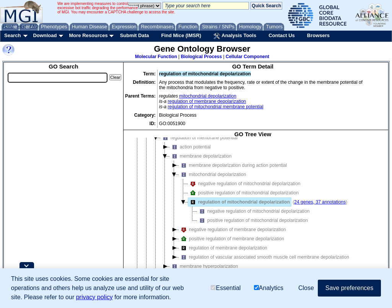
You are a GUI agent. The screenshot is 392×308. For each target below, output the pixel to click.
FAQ (34, 26)
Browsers (318, 35)
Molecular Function (156, 56)
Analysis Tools (234, 36)
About (8, 26)
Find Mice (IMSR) (181, 35)
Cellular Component (247, 56)
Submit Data (134, 35)
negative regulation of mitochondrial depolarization (244, 183)
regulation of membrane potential (199, 137)
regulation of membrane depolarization (207, 101)
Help (21, 26)
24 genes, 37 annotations (320, 202)
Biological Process (201, 56)
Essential (226, 288)
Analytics (268, 288)
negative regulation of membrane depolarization (232, 229)
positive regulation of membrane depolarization (231, 238)
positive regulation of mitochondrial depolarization (243, 192)
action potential (190, 147)
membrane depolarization (200, 156)
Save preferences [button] (349, 288)
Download (45, 35)
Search (12, 35)
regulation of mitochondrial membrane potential (216, 106)
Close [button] (306, 288)
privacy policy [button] (94, 297)
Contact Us (281, 35)
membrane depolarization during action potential (233, 165)
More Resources (88, 35)
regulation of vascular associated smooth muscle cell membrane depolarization (264, 257)
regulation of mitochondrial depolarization (239, 202)
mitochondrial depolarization (207, 96)
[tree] (253, 211)
